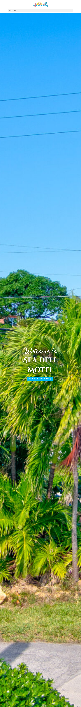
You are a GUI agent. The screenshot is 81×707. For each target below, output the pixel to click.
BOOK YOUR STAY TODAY (38, 379)
